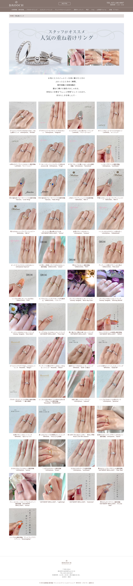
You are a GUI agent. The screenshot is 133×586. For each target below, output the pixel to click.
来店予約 (64, 3)
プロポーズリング (32, 9)
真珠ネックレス (79, 9)
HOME (12, 16)
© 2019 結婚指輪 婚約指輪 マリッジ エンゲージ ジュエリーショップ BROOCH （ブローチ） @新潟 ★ (66, 582)
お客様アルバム (101, 9)
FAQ (92, 9)
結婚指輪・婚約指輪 (18, 9)
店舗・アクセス (114, 9)
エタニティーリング (46, 9)
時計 (87, 9)
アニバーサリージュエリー (63, 9)
